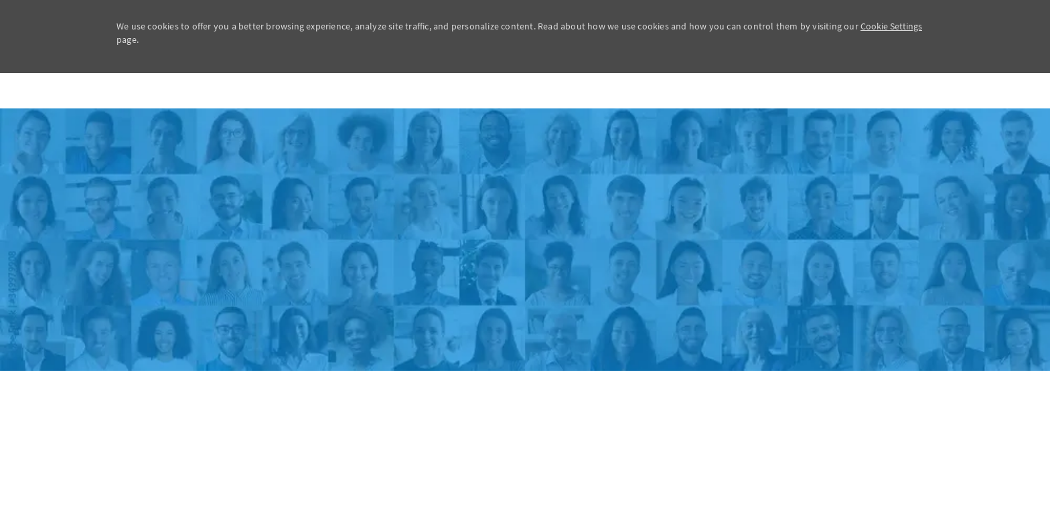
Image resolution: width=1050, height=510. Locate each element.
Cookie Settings (891, 26)
